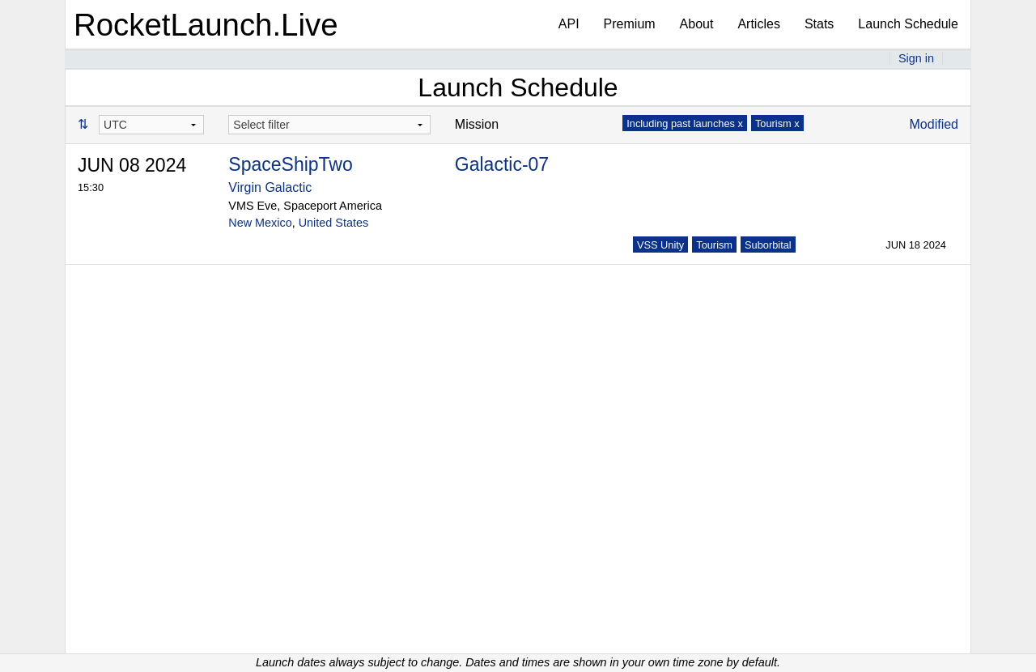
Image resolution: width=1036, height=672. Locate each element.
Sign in (916, 58)
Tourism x (777, 123)
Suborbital (768, 245)
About (697, 24)
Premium (630, 24)
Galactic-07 (502, 164)
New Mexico (259, 222)
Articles (758, 24)
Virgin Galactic (270, 187)
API (569, 24)
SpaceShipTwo (290, 164)
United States (333, 222)
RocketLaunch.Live (206, 24)
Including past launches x (684, 123)
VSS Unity (660, 245)
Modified (934, 124)
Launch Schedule (908, 24)
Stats (819, 24)
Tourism (714, 245)
